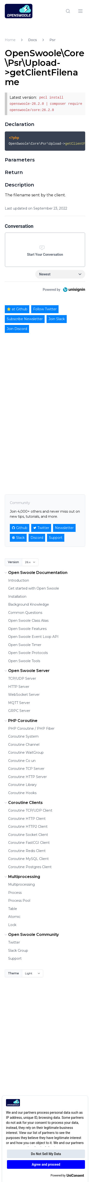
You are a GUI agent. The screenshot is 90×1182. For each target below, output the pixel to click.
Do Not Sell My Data (46, 1154)
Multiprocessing (21, 876)
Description (19, 185)
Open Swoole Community (31, 934)
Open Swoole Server (26, 670)
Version (13, 562)
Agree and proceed (46, 1164)
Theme (13, 973)
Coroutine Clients (23, 802)
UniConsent (75, 1175)
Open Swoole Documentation (35, 572)
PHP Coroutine (20, 720)
